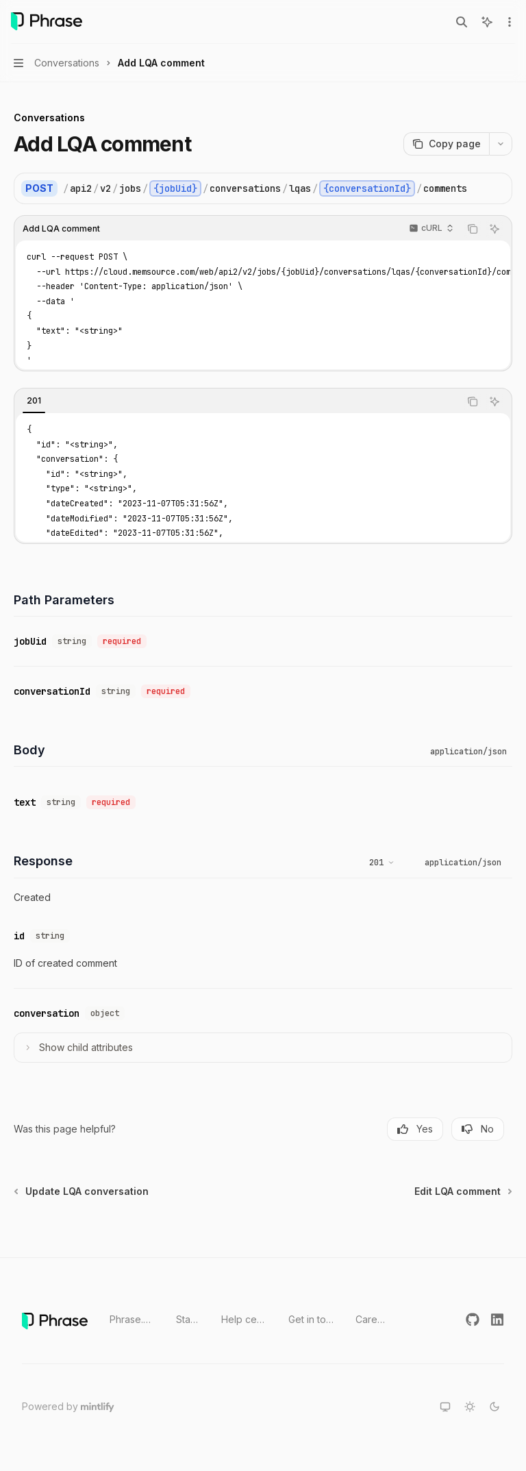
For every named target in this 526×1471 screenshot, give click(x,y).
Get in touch (311, 1319)
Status (187, 1319)
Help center (243, 1319)
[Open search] (462, 22)
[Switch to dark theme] (494, 1406)
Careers (370, 1319)
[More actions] (508, 22)
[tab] (34, 401)
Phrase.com (132, 1319)
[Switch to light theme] (469, 1406)
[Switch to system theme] (445, 1406)
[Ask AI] (494, 229)
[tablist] (237, 401)
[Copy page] (446, 144)
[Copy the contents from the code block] (472, 229)
